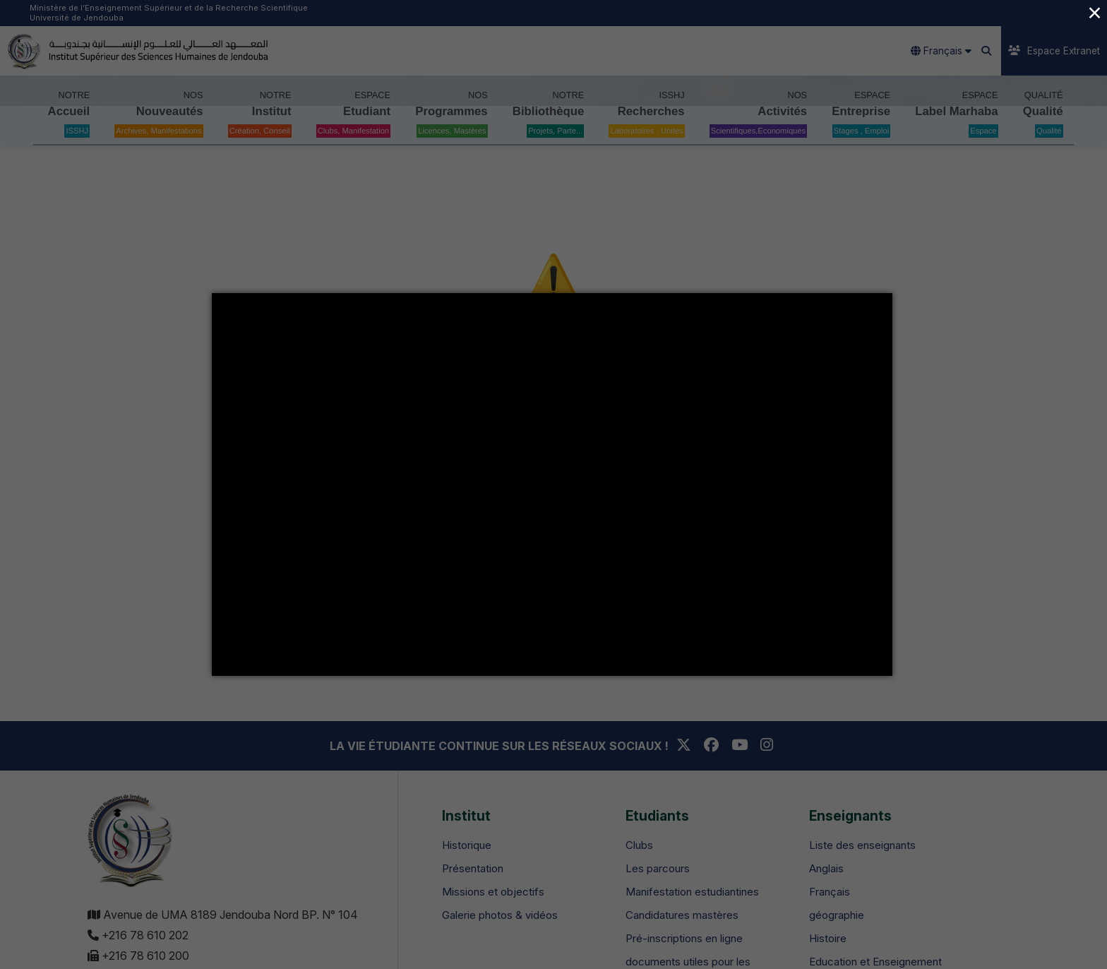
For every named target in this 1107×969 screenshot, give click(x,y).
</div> (552, 484)
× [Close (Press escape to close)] (1094, 12)
